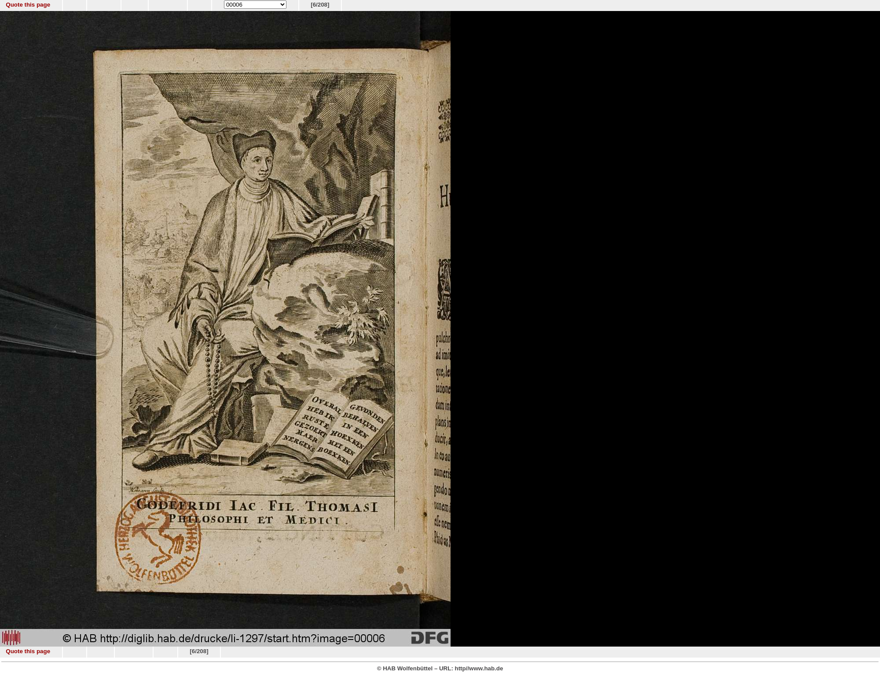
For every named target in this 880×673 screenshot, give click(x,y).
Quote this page (28, 4)
